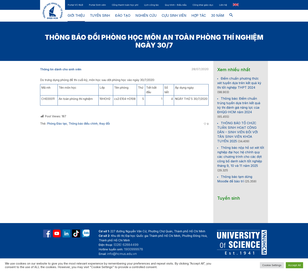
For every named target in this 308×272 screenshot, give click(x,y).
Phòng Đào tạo (57, 123)
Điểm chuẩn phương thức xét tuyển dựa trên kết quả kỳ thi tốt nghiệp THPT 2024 (239, 82)
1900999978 (133, 249)
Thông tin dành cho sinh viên (60, 69)
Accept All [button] (294, 265)
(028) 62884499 (126, 245)
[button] (231, 16)
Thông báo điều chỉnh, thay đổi (89, 123)
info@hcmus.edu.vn (122, 254)
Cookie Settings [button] (271, 265)
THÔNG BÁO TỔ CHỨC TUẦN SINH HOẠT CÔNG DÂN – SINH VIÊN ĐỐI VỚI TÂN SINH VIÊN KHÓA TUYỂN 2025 (237, 132)
